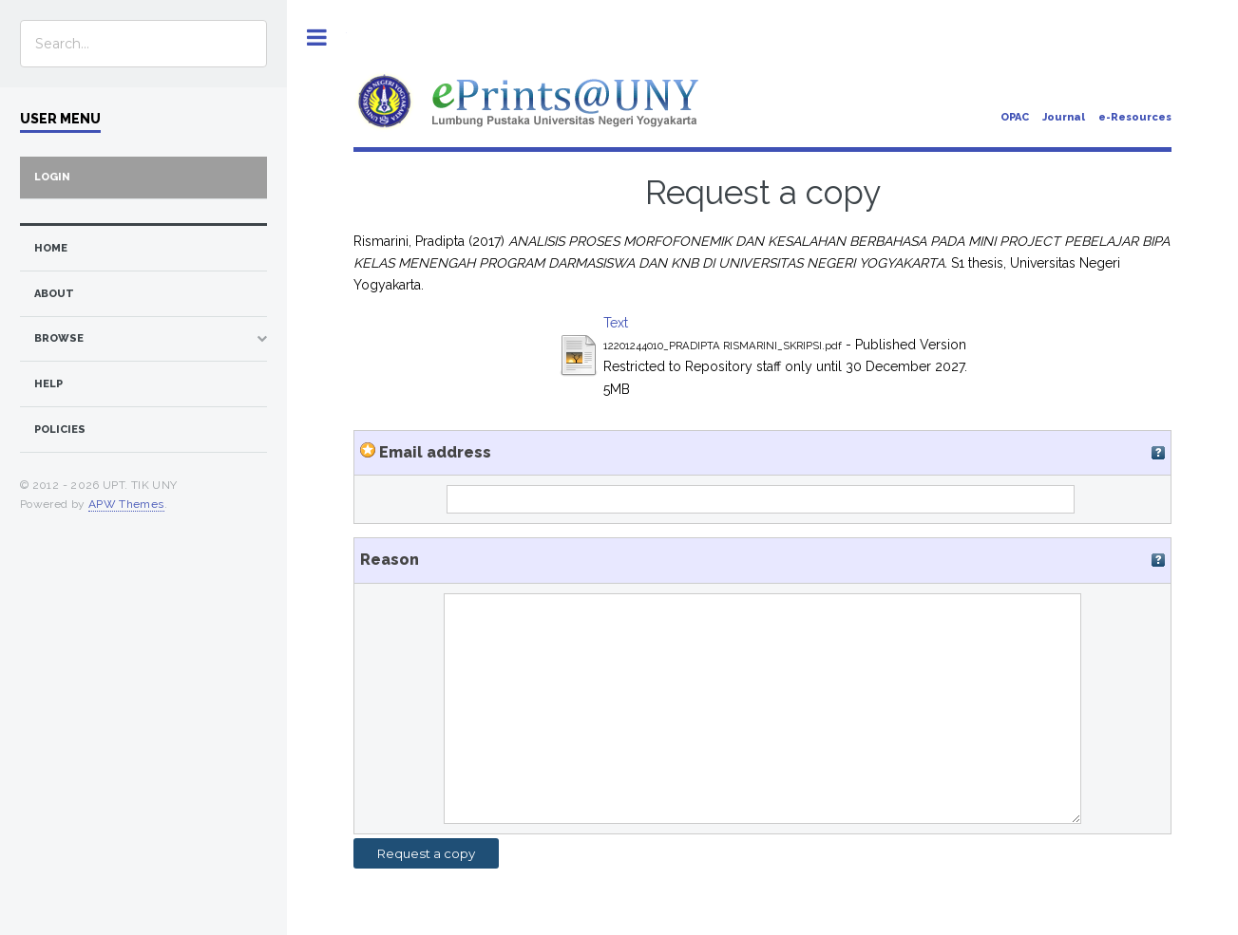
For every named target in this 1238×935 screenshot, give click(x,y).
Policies (60, 429)
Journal (1063, 117)
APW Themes (126, 504)
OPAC (1014, 117)
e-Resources (1134, 117)
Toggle (317, 37)
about (54, 294)
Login (52, 177)
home (50, 248)
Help (48, 384)
